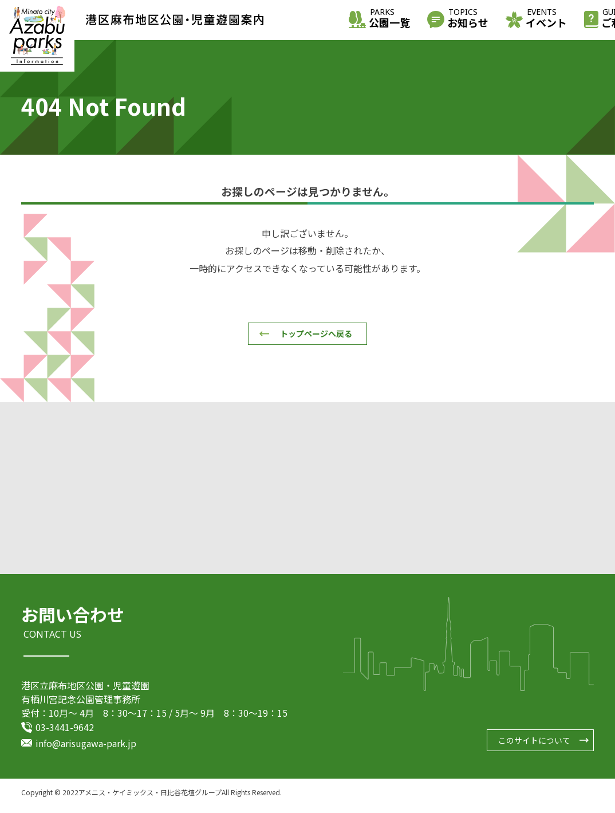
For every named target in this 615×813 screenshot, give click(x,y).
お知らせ (467, 19)
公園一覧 (389, 19)
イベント (546, 19)
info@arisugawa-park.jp (86, 749)
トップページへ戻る (316, 333)
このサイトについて (534, 745)
